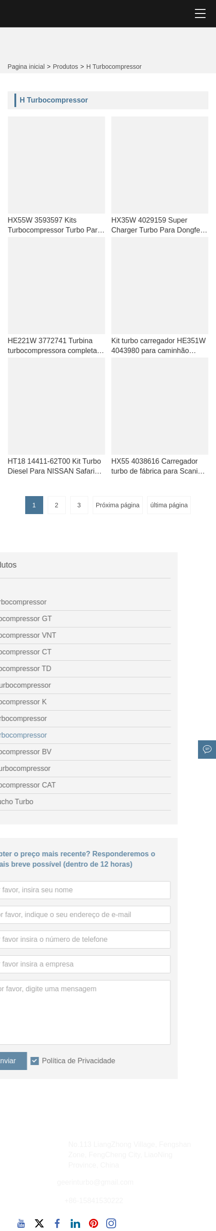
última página (169, 505)
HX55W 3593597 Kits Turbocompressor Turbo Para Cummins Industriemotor (63, 225)
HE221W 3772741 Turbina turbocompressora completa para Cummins (61, 346)
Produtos (65, 66)
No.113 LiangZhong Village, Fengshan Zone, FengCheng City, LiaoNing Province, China (129, 1155)
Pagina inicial (26, 66)
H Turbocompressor (114, 66)
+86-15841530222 (93, 1200)
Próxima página (118, 505)
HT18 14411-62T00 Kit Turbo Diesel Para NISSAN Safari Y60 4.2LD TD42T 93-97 (63, 466)
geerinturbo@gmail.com (95, 1182)
